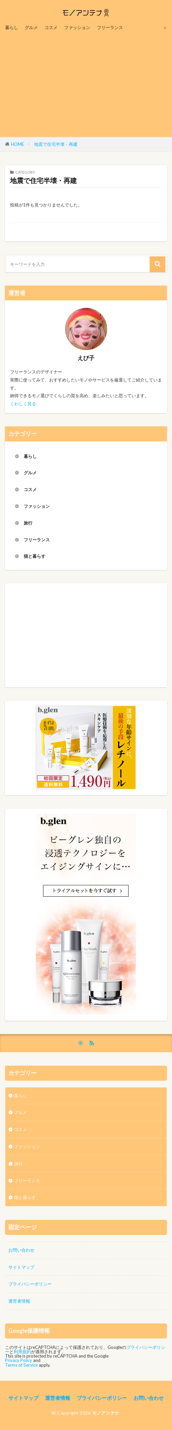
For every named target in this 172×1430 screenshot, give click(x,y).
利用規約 (22, 1351)
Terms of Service (21, 1364)
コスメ (50, 27)
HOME (17, 144)
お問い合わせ (21, 1249)
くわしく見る (23, 403)
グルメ (31, 27)
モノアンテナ (105, 1412)
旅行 (28, 522)
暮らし (11, 27)
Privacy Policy (18, 1360)
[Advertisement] (86, 83)
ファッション (77, 27)
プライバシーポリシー (30, 1284)
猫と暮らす (34, 556)
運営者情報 (19, 1301)
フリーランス (110, 27)
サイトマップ (21, 1266)
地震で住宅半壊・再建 (55, 144)
